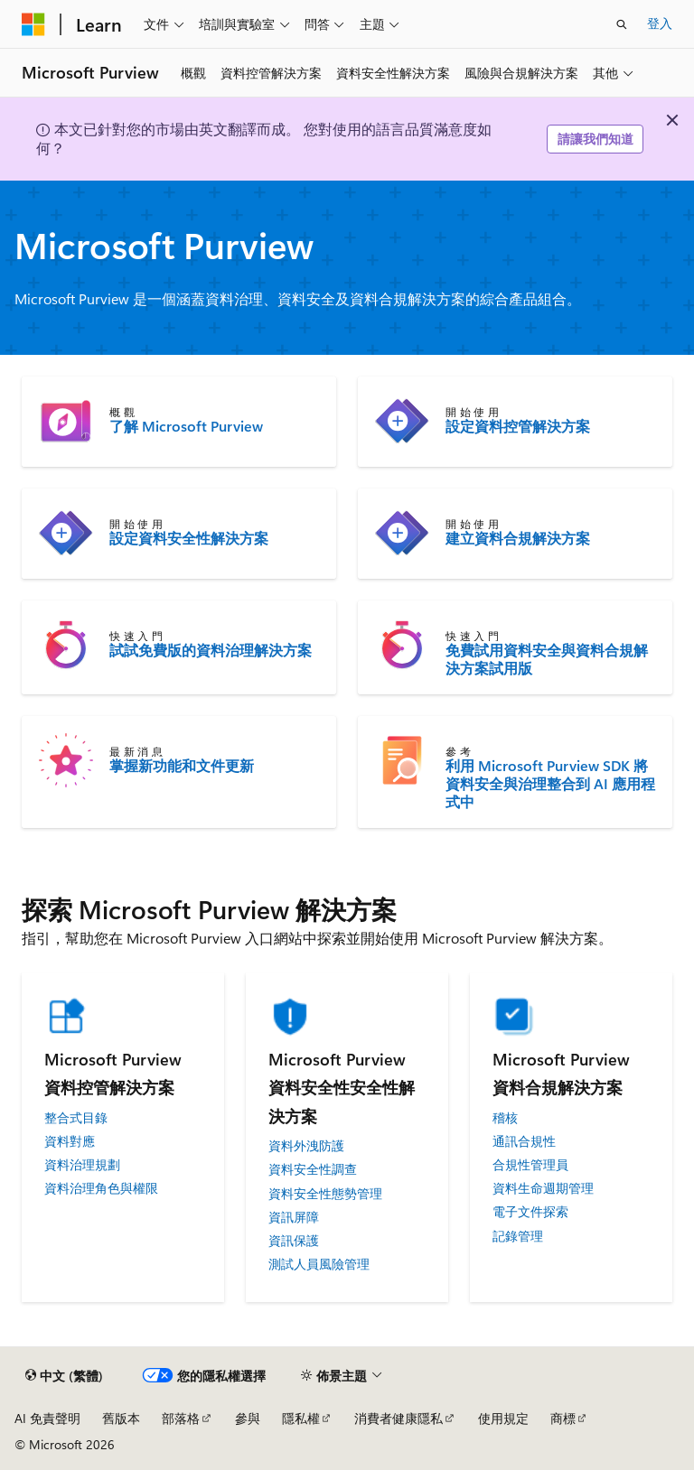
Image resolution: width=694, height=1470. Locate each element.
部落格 (181, 1418)
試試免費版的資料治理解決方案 (210, 650)
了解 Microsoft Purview (186, 426)
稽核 (505, 1118)
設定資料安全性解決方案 (188, 538)
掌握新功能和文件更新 (181, 766)
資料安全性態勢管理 (325, 1194)
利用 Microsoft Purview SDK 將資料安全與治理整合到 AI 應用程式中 (550, 784)
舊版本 (121, 1418)
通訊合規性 (524, 1141)
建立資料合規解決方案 (517, 538)
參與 (247, 1418)
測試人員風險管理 (319, 1264)
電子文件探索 (530, 1212)
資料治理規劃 (82, 1165)
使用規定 (503, 1418)
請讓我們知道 (595, 138)
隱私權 (301, 1418)
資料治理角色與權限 (101, 1188)
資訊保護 (293, 1241)
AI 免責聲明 (47, 1418)
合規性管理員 (530, 1165)
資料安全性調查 (312, 1169)
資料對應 (69, 1141)
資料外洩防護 (306, 1146)
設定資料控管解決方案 (517, 426)
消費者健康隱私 (398, 1418)
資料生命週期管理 (543, 1188)
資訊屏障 (293, 1217)
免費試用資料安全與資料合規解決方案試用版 (546, 659)
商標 (563, 1418)
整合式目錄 (76, 1118)
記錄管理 (517, 1236)
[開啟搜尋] (622, 24)
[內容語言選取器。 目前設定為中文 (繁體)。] (64, 1376)
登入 (659, 23)
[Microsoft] (33, 24)
